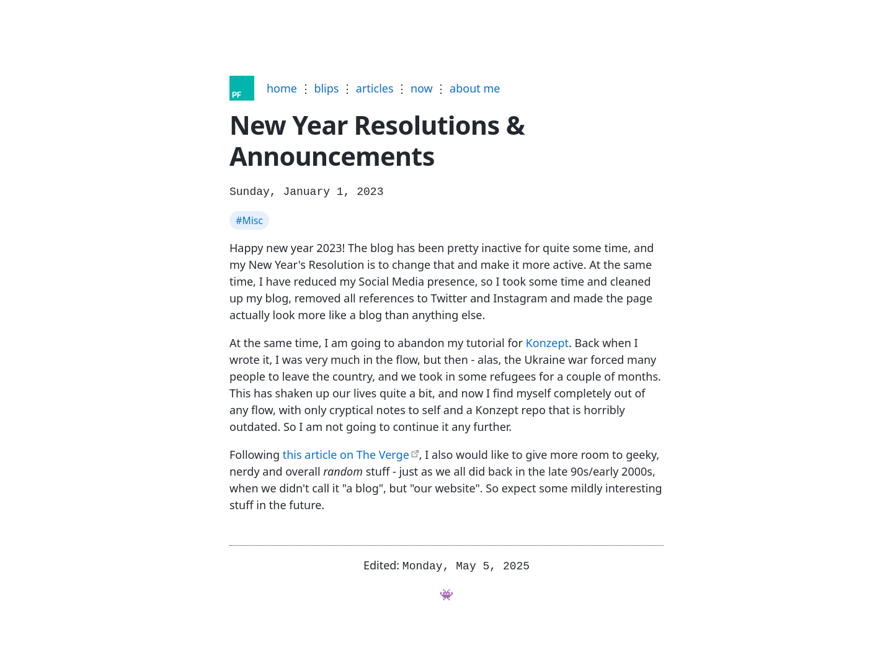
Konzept (547, 341)
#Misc (249, 219)
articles (375, 88)
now (422, 88)
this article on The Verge (346, 453)
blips (326, 88)
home (282, 88)
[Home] (241, 88)
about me (475, 88)
